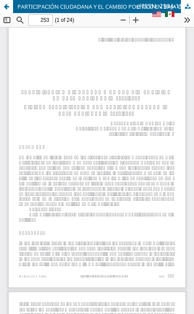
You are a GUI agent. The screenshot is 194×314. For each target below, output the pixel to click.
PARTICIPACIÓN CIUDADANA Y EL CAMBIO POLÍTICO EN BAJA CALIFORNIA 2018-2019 (105, 6)
